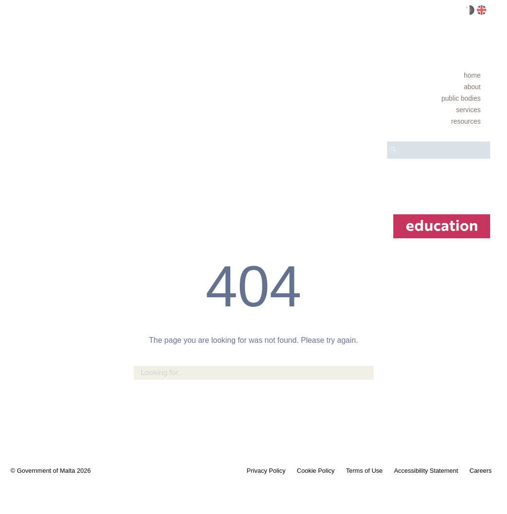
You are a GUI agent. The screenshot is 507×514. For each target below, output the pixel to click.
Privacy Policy (266, 470)
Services (468, 110)
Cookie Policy (316, 470)
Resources (466, 121)
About (472, 87)
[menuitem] (438, 75)
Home (472, 75)
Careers (481, 470)
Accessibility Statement (426, 470)
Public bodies (461, 98)
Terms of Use (364, 470)
